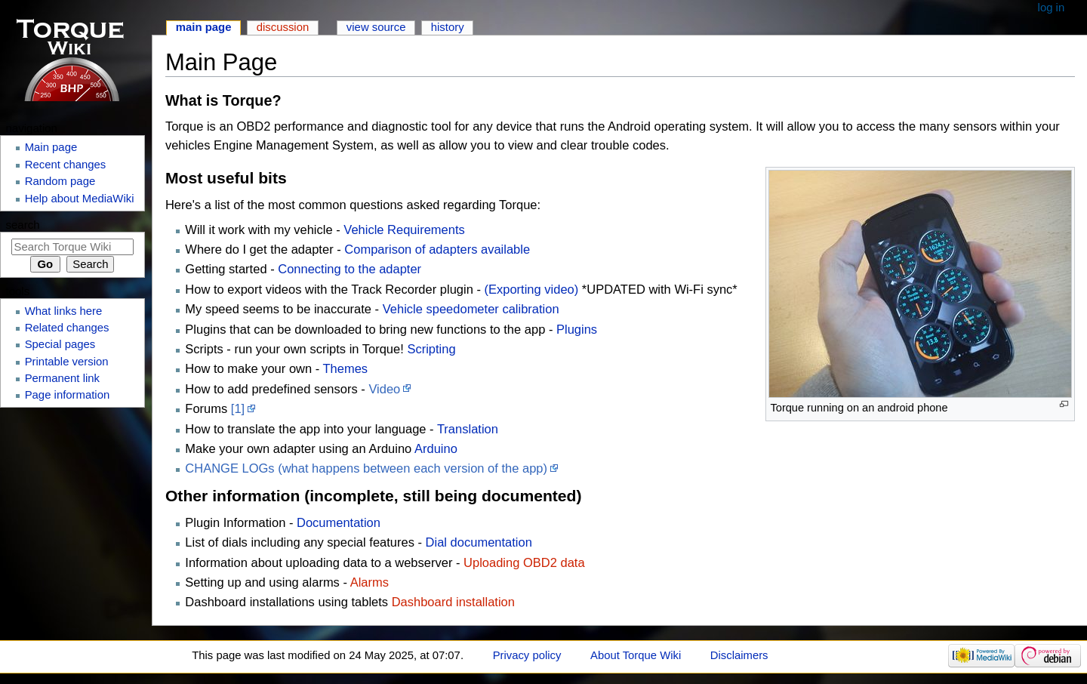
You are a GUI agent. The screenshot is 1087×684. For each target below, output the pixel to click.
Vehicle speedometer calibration (471, 309)
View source (376, 27)
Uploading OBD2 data (524, 562)
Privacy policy (527, 655)
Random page (60, 181)
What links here (64, 311)
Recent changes (65, 165)
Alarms (369, 582)
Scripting (431, 349)
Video (384, 389)
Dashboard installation (453, 602)
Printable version (67, 362)
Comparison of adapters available (437, 249)
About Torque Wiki (635, 655)
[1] (238, 408)
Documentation (338, 522)
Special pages (60, 344)
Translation (467, 429)
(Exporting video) (532, 289)
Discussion (283, 27)
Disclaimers (739, 655)
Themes (345, 368)
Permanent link (62, 378)
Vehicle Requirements (404, 229)
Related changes (67, 328)
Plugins (576, 329)
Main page (204, 27)
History (447, 27)
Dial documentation (479, 542)
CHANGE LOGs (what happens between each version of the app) (366, 468)
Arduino (435, 448)
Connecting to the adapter (349, 269)
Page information (67, 395)
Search (23, 224)
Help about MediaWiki (79, 199)
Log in (1051, 8)
